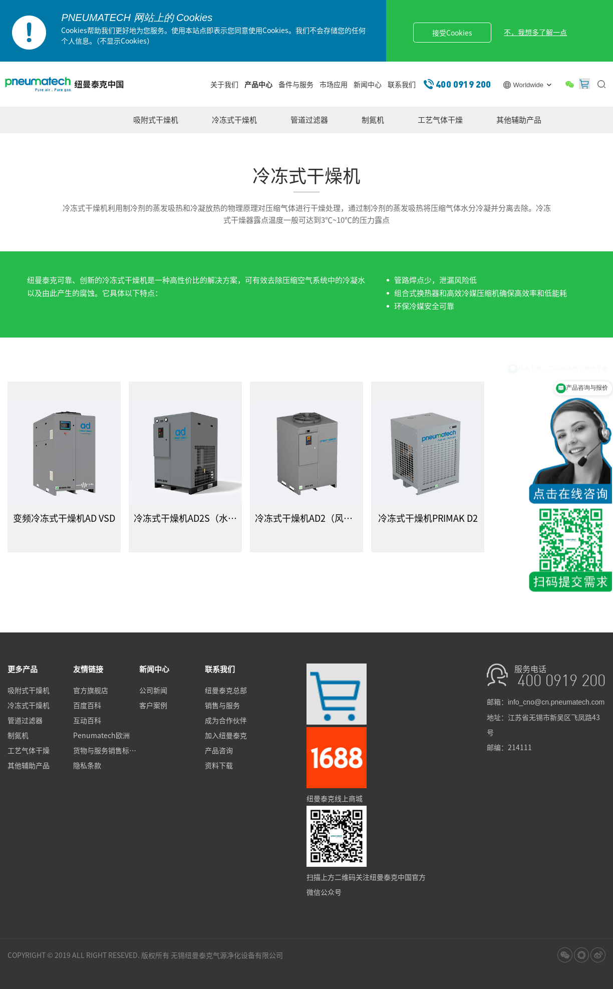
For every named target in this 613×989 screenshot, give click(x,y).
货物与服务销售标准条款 (106, 750)
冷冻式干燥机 (234, 119)
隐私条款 (87, 765)
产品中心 (258, 84)
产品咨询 (219, 750)
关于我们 (224, 84)
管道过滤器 (309, 119)
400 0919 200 (463, 84)
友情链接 (88, 669)
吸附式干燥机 (155, 119)
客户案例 (153, 705)
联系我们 (402, 84)
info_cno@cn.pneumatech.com (556, 702)
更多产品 (23, 669)
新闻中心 (368, 84)
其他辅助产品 (518, 119)
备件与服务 (296, 84)
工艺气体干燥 (440, 119)
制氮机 (373, 119)
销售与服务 (222, 705)
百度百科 (87, 705)
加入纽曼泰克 (226, 735)
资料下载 (219, 765)
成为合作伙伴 (226, 720)
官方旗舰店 (90, 690)
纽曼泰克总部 (226, 690)
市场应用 (334, 84)
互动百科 (87, 720)
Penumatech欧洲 (101, 735)
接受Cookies (452, 33)
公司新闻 (153, 690)
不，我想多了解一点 (535, 32)
